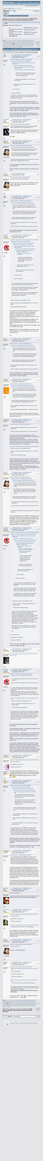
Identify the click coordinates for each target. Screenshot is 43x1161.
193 (15, 41)
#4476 (38, 851)
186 (33, 40)
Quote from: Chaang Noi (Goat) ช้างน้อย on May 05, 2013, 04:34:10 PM (24, 532)
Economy (13, 18)
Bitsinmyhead (7, 850)
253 (7, 45)
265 (31, 45)
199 (27, 41)
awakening (6, 419)
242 (17, 44)
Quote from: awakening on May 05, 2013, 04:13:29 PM (21, 59)
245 (23, 44)
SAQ (4, 55)
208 (13, 42)
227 (20, 43)
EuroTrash (6, 909)
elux (4, 649)
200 (29, 41)
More (26, 15)
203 (3, 42)
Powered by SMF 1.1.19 (16, 1023)
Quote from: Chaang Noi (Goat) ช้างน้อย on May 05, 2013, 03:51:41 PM (25, 544)
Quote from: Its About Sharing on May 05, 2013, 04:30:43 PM (23, 534)
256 (13, 45)
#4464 (38, 174)
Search (14, 15)
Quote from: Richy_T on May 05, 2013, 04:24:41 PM (20, 200)
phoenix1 (5, 888)
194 (17, 41)
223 (11, 43)
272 (13, 47)
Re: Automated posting (18, 173)
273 (15, 47)
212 (21, 42)
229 (23, 43)
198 (25, 41)
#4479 (38, 941)
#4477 (38, 889)
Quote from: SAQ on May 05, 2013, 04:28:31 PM (19, 477)
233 (31, 43)
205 (7, 42)
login (16, 8)
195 (19, 41)
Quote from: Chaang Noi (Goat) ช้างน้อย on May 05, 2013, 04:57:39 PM (24, 924)
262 (25, 45)
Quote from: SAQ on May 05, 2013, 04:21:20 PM (19, 124)
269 (7, 47)
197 (23, 41)
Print (38, 45)
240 (13, 44)
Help (10, 15)
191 (11, 41)
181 (23, 40)
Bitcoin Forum (6, 18)
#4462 (38, 120)
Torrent (5, 13)
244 (21, 44)
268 (5, 47)
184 (29, 40)
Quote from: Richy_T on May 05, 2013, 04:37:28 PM (20, 785)
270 (9, 47)
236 (5, 44)
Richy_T (5, 141)
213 (23, 42)
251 (3, 45)
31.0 (8, 12)
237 (7, 44)
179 (19, 40)
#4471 (38, 529)
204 (5, 42)
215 (27, 42)
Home (6, 15)
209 (15, 42)
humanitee (6, 119)
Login (18, 15)
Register (22, 15)
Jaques (5, 962)
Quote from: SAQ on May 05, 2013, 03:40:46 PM (25, 69)
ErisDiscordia (7, 755)
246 (25, 44)
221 (7, 43)
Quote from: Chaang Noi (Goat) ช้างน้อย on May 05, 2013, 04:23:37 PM (24, 239)
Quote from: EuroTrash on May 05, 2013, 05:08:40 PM (21, 966)
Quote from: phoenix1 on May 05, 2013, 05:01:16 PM (20, 944)
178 (17, 40)
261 (23, 45)
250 (33, 44)
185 (31, 40)
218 (33, 42)
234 (33, 43)
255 (11, 45)
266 (33, 45)
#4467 (38, 340)
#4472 (38, 650)
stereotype (6, 379)
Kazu (4, 338)
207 (11, 42)
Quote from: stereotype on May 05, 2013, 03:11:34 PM (21, 145)
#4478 (38, 910)
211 (19, 42)
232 (29, 43)
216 (29, 42)
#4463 (38, 142)
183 (27, 40)
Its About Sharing (5, 235)
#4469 (38, 421)
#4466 (38, 236)
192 (13, 41)
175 (11, 40)
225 (16, 43)
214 (25, 42)
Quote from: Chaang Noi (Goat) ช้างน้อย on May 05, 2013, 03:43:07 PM (25, 251)
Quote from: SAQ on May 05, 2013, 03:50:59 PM (23, 65)
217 (31, 42)
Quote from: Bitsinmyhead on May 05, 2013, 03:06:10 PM (22, 147)
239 (11, 44)
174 (9, 40)
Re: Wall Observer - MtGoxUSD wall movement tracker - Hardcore (21, 55)
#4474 (38, 756)
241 (15, 44)
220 (5, 43)
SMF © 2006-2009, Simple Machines (29, 1023)
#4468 (38, 380)
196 (21, 41)
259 (19, 45)
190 (9, 41)
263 (27, 45)
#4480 (38, 963)
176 (13, 40)
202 (33, 41)
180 (21, 40)
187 (3, 41)
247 (27, 44)
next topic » (38, 43)
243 (19, 44)
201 (31, 41)
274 (17, 47)
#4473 (38, 670)
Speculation (26, 18)
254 (9, 45)
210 (17, 42)
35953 (20, 47)
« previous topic (37, 42)
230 (25, 43)
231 (27, 43)
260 (21, 45)
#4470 (38, 473)
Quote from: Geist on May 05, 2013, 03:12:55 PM (20, 177)
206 (9, 42)
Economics (19, 18)
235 (3, 44)
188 (5, 41)
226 (18, 43)
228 (21, 43)
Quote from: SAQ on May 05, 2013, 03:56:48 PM (20, 61)
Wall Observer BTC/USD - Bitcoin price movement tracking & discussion (20, 19)
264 (29, 45)
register (20, 8)
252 (5, 45)
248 (29, 44)
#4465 (38, 197)
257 (15, 45)
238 (9, 44)
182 (25, 40)
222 (9, 43)
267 (3, 47)
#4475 (38, 782)
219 (3, 43)
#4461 (38, 56)
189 (7, 41)
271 (11, 47)
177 (15, 40)
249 (31, 44)
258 (17, 45)
